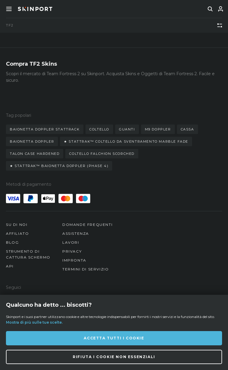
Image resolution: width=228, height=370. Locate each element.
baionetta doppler (32, 141)
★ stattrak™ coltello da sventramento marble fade (126, 141)
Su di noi (16, 224)
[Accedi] (220, 8)
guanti (127, 129)
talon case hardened (34, 154)
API (10, 266)
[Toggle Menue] (9, 9)
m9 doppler (158, 129)
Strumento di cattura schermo (28, 254)
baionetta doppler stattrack (45, 129)
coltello (99, 129)
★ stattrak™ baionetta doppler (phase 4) (59, 166)
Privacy (72, 251)
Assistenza (75, 233)
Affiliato (17, 233)
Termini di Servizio (85, 269)
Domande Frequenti (87, 224)
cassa (187, 129)
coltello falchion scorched (101, 154)
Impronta (74, 260)
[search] (210, 9)
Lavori (70, 242)
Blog (12, 242)
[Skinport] (35, 9)
